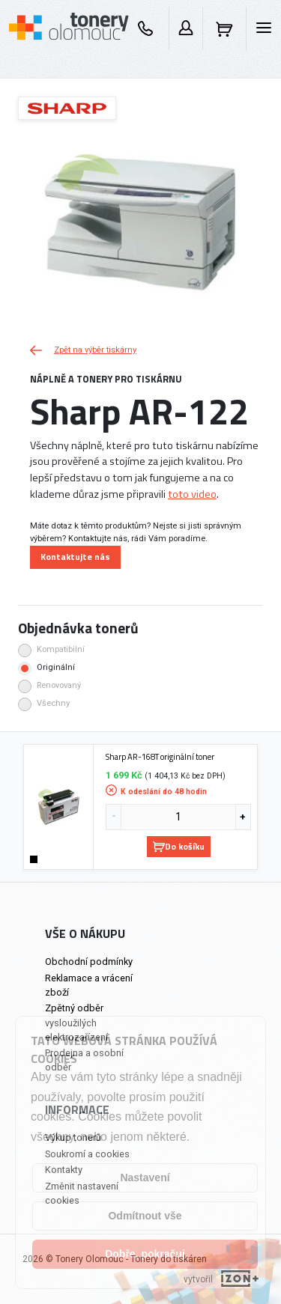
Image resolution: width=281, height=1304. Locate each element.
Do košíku (179, 846)
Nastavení (144, 1177)
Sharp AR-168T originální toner (160, 757)
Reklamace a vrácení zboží (89, 985)
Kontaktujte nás (75, 556)
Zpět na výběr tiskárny (83, 350)
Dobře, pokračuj (145, 1254)
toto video (192, 494)
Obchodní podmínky (89, 961)
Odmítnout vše (144, 1216)
